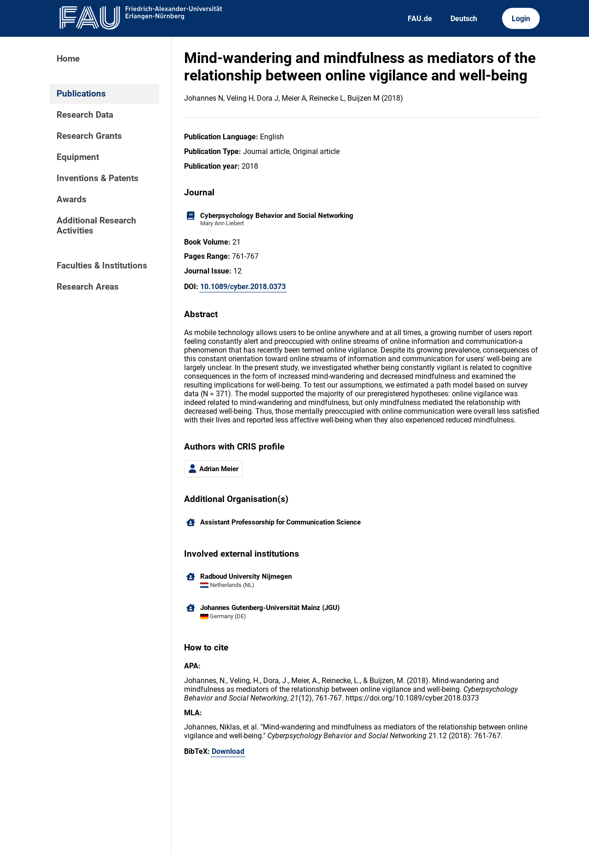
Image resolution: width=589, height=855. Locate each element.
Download (228, 751)
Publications (81, 94)
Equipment (78, 157)
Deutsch (463, 18)
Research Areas (88, 287)
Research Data (85, 115)
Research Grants (89, 136)
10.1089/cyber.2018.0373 (243, 286)
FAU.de (420, 18)
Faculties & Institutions (102, 266)
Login (521, 18)
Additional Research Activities (96, 226)
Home (68, 59)
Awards (72, 199)
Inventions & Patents (98, 178)
